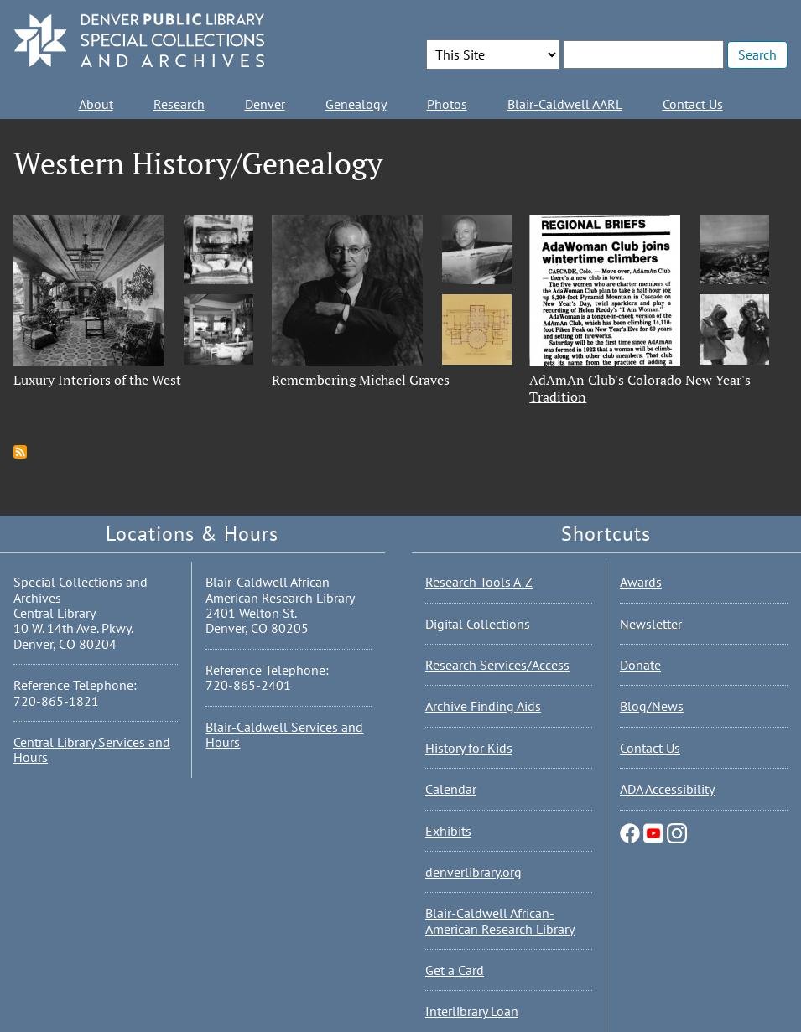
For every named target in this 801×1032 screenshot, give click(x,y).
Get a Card (454, 970)
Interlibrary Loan (471, 1011)
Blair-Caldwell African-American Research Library (500, 920)
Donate (640, 664)
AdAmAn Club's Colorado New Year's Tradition (640, 388)
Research (179, 104)
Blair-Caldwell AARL (564, 104)
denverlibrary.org (473, 871)
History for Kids (468, 747)
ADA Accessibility (667, 788)
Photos (447, 104)
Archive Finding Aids (483, 706)
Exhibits (448, 830)
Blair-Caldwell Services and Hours (284, 734)
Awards (641, 581)
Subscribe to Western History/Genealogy (20, 452)
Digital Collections (477, 623)
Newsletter (651, 623)
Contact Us (693, 104)
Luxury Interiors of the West (97, 380)
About (96, 104)
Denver (265, 104)
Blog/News (652, 706)
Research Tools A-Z (479, 581)
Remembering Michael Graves (361, 380)
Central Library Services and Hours (91, 749)
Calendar (450, 788)
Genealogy (356, 104)
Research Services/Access (497, 664)
